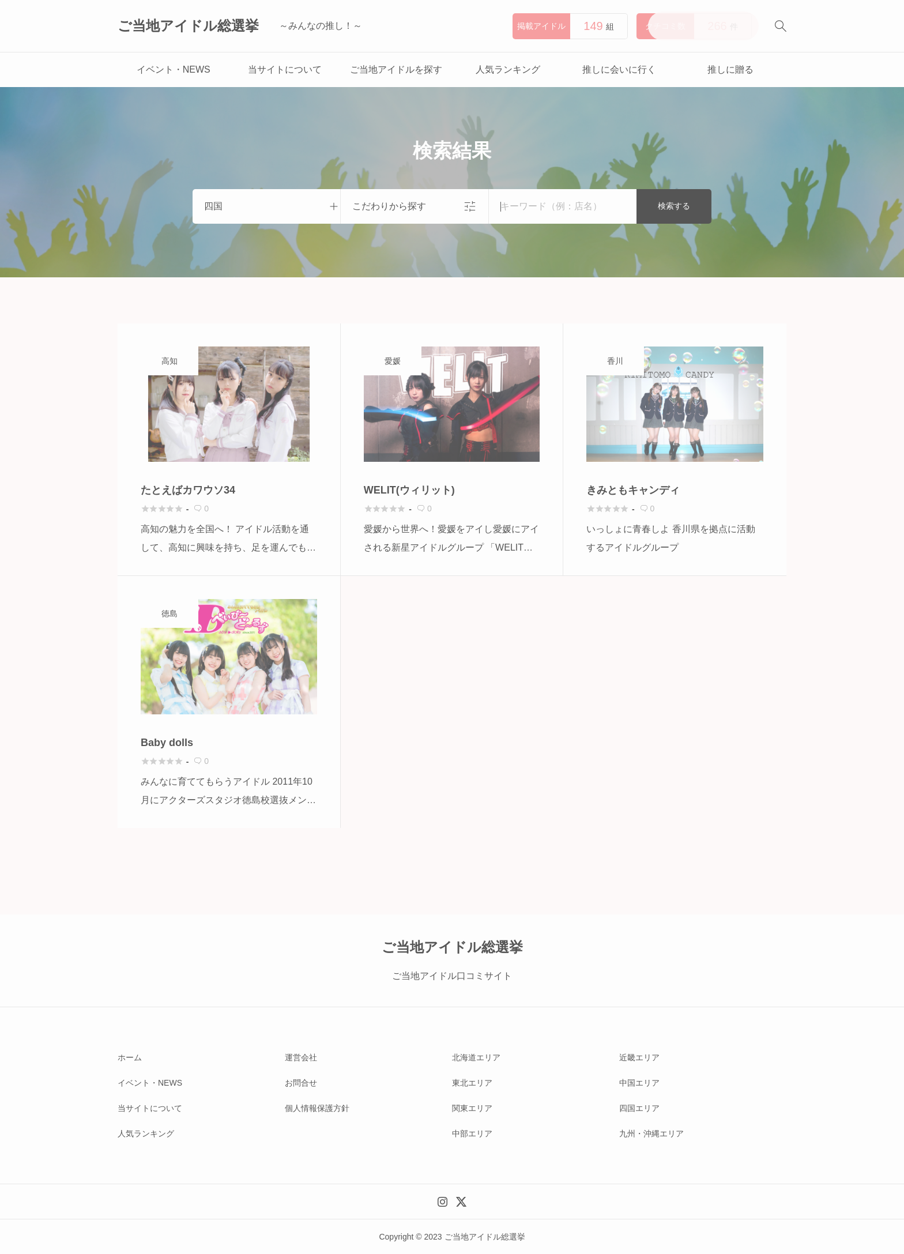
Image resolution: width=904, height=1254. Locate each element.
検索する (674, 205)
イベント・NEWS (173, 69)
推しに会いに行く (619, 69)
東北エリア (472, 1082)
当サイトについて (285, 69)
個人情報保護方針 (317, 1108)
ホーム (130, 1057)
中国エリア (639, 1082)
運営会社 (301, 1057)
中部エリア (472, 1133)
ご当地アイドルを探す (396, 69)
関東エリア (472, 1108)
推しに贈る (730, 69)
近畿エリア (639, 1057)
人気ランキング (508, 69)
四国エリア (639, 1108)
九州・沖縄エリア (651, 1133)
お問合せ (301, 1082)
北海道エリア (476, 1057)
